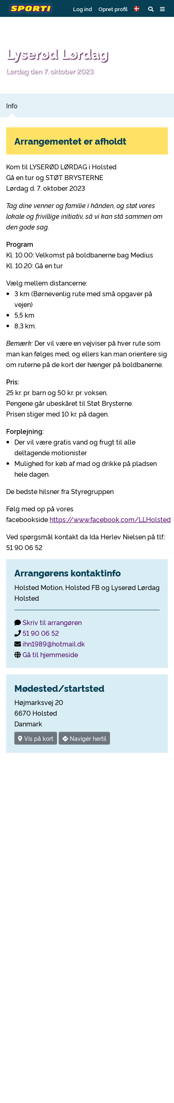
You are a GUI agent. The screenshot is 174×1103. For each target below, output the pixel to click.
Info (12, 105)
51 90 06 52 (41, 632)
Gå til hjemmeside (50, 654)
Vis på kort (35, 738)
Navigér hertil (84, 738)
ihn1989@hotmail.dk (54, 643)
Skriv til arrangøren (52, 622)
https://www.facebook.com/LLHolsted (110, 519)
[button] (138, 9)
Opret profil (113, 8)
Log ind (82, 8)
